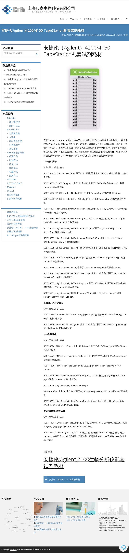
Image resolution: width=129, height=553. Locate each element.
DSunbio (11, 118)
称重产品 (13, 171)
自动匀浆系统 (15, 141)
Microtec (11, 187)
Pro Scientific (13, 129)
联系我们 (115, 19)
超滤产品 (13, 164)
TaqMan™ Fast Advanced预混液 (21, 88)
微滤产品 (13, 160)
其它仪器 (13, 148)
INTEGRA (11, 179)
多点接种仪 (14, 121)
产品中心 (74, 19)
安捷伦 (51, 459)
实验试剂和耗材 (80, 35)
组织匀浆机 (14, 125)
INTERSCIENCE (14, 183)
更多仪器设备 (13, 194)
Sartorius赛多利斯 (15, 152)
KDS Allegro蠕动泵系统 (18, 235)
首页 (62, 19)
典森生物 (13, 549)
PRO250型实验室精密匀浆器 (20, 216)
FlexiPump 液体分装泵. (76, 520)
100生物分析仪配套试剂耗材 (84, 462)
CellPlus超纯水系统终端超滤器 (20, 102)
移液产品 (13, 156)
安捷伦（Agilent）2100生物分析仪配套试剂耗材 (67, 479)
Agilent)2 (70, 459)
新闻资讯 (88, 19)
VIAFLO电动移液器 (16, 219)
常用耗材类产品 (14, 223)
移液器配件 (12, 212)
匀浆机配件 (14, 144)
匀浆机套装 (14, 133)
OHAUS (10, 190)
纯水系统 (13, 167)
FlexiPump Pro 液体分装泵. (78, 516)
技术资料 (101, 19)
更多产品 (13, 175)
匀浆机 (12, 137)
